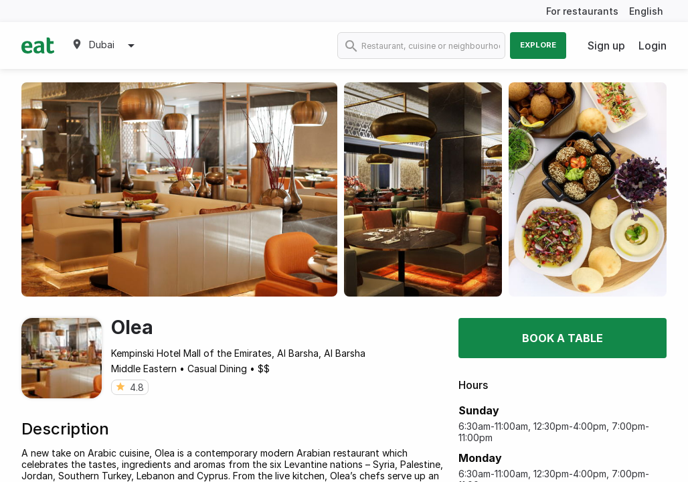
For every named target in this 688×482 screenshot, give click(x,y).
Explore (538, 45)
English (646, 11)
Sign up (606, 45)
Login (652, 45)
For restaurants (582, 11)
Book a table (562, 338)
